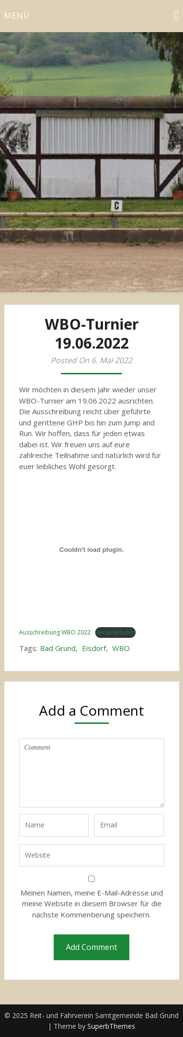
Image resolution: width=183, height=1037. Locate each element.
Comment (91, 773)
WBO (121, 648)
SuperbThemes (111, 1026)
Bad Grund (58, 648)
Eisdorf (94, 648)
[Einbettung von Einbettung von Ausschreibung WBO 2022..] (91, 549)
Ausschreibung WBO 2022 (55, 632)
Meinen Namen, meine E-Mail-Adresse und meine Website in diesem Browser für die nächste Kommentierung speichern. (91, 903)
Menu (17, 15)
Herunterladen (115, 632)
